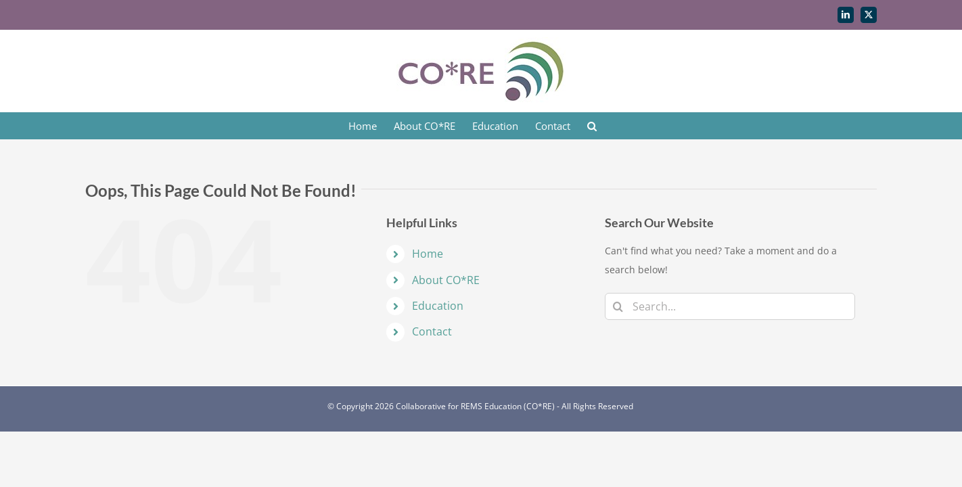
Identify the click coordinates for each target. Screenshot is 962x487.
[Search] (618, 306)
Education (437, 305)
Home (427, 253)
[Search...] (730, 306)
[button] (621, 125)
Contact (432, 331)
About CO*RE (446, 280)
